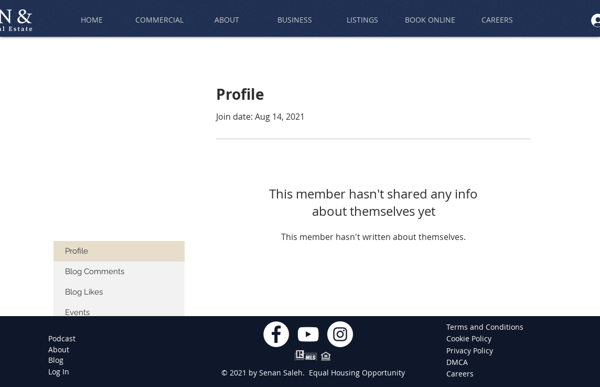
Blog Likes (84, 292)
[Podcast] (62, 338)
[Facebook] (276, 334)
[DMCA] (461, 362)
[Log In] (58, 372)
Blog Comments (94, 271)
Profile (76, 251)
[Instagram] (340, 334)
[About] (58, 349)
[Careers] (461, 374)
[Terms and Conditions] (484, 327)
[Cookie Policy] (470, 338)
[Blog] (55, 360)
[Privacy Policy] (470, 351)
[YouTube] (308, 334)
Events (77, 312)
